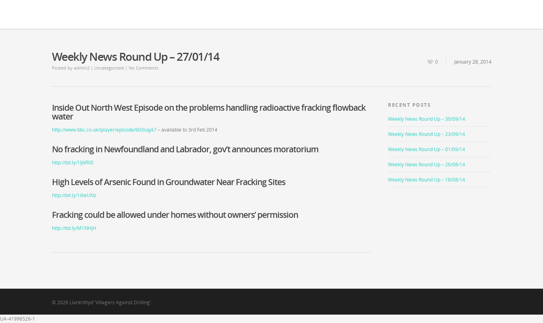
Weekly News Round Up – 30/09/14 (426, 119)
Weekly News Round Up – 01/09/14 (426, 149)
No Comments (143, 68)
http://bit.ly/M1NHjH (74, 228)
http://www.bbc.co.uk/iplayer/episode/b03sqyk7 (104, 129)
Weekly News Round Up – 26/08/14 (426, 164)
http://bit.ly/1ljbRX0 (72, 162)
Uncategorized (109, 68)
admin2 (82, 68)
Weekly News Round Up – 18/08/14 (426, 179)
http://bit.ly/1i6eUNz (74, 195)
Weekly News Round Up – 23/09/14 (426, 134)
